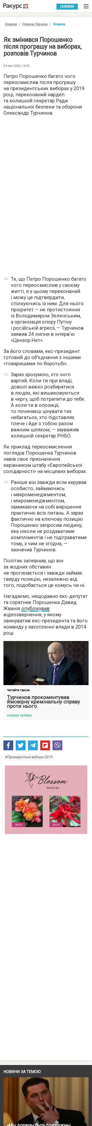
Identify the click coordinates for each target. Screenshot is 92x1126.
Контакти (9, 1091)
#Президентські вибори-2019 (29, 757)
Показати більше (46, 999)
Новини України (35, 24)
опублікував (35, 608)
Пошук (7, 1113)
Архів (7, 1106)
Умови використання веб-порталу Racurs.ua (34, 1077)
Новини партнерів (30, 1023)
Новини (67, 7)
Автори (8, 1099)
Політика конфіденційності (22, 1084)
